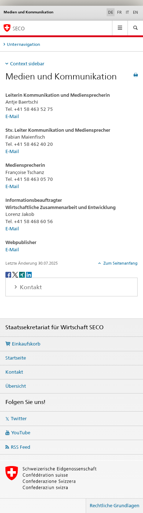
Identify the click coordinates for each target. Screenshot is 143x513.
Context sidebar (27, 63)
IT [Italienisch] (127, 12)
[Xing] (22, 274)
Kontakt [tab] (30, 287)
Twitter (19, 418)
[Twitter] (15, 274)
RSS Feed (20, 447)
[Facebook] (8, 274)
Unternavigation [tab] (23, 44)
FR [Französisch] (119, 12)
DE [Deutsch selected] (110, 12)
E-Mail (12, 116)
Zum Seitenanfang (120, 263)
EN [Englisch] (135, 12)
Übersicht (15, 386)
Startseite (15, 358)
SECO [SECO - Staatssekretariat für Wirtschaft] (19, 28)
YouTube (20, 432)
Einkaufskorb (26, 344)
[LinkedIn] (29, 274)
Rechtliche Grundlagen (114, 505)
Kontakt (14, 372)
